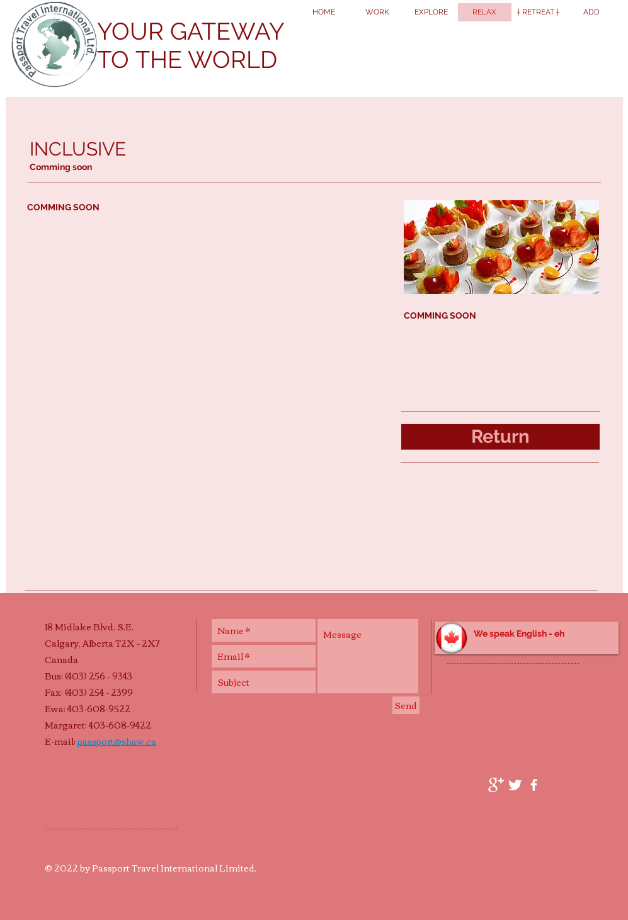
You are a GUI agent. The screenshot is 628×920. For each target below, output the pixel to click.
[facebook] (534, 785)
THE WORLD (206, 59)
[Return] (500, 437)
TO (116, 59)
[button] (527, 638)
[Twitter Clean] (515, 785)
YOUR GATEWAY (191, 31)
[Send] (406, 705)
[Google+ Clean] (496, 785)
